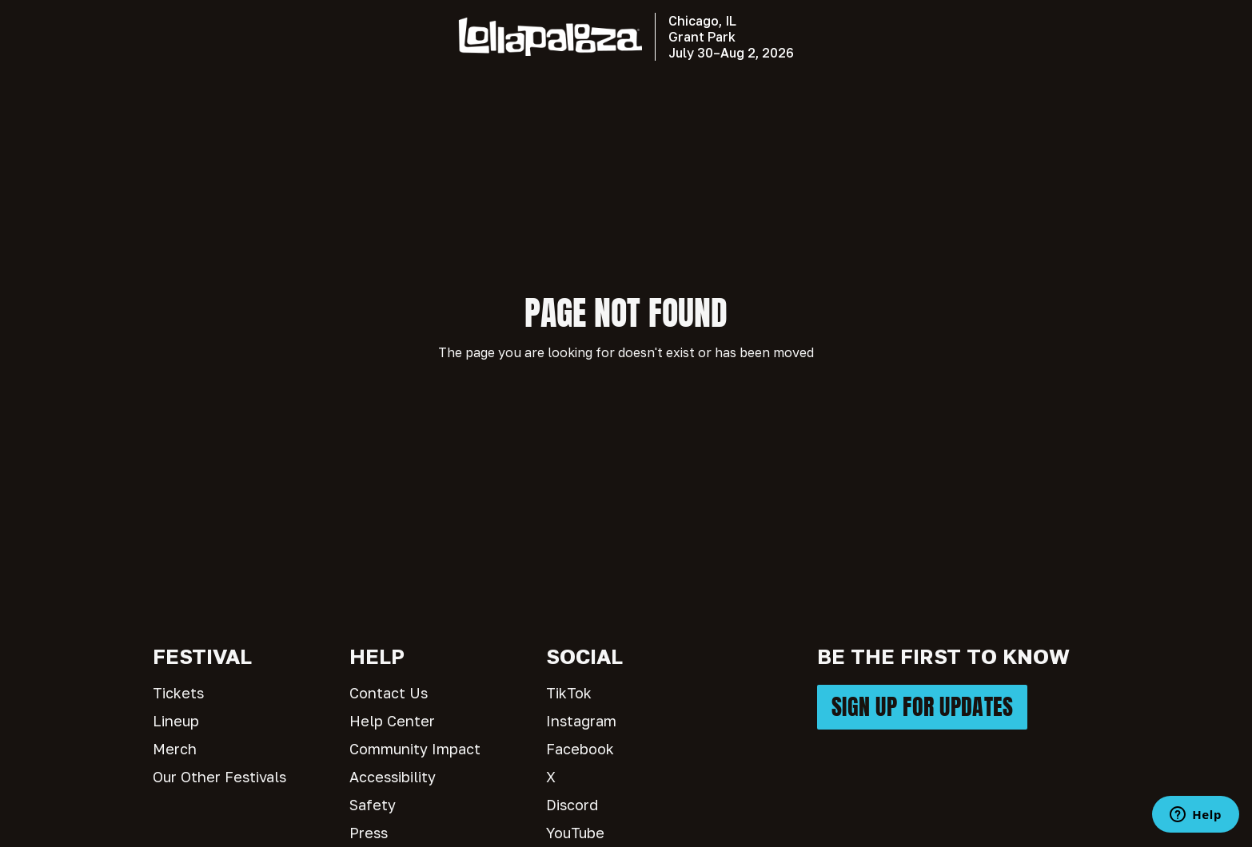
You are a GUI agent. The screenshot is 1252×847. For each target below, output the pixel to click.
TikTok (569, 693)
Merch (175, 749)
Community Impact (414, 749)
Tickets (178, 693)
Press (368, 832)
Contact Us (388, 693)
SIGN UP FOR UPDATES (922, 706)
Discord (572, 804)
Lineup (176, 721)
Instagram (581, 721)
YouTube (575, 832)
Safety (372, 804)
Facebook (580, 749)
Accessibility (392, 776)
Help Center (392, 721)
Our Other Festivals (219, 776)
